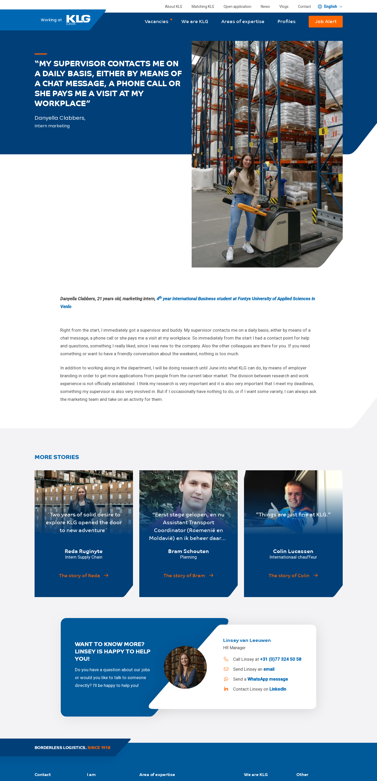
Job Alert (325, 21)
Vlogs (284, 6)
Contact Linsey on (254, 689)
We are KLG (194, 21)
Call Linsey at (262, 659)
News (265, 6)
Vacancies (156, 21)
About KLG (173, 6)
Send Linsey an (248, 669)
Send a (255, 679)
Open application (237, 6)
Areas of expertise (242, 21)
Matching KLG (203, 6)
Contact (304, 6)
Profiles (287, 21)
